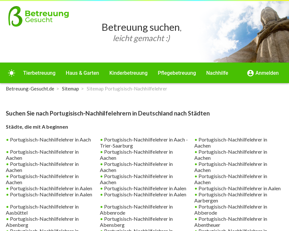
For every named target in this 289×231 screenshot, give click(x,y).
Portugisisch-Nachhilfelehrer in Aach (50, 139)
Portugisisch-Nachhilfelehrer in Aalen (50, 188)
